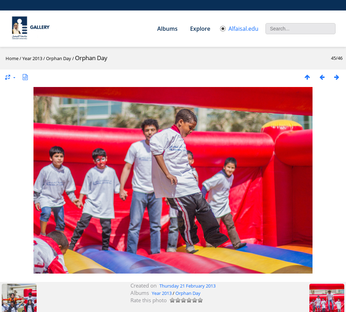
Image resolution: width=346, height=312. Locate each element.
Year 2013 (32, 58)
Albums (167, 28)
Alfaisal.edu (239, 28)
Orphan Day (58, 58)
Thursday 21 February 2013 (187, 286)
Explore (200, 28)
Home (12, 58)
